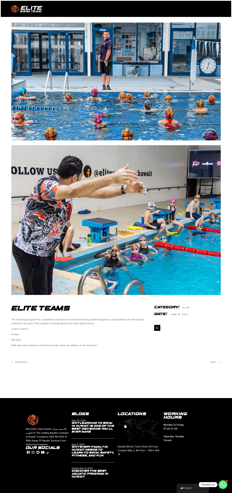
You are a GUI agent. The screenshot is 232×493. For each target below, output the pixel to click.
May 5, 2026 (78, 444)
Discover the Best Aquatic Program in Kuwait (90, 474)
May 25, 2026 (79, 421)
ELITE (186, 307)
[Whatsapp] (223, 484)
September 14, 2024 (82, 468)
